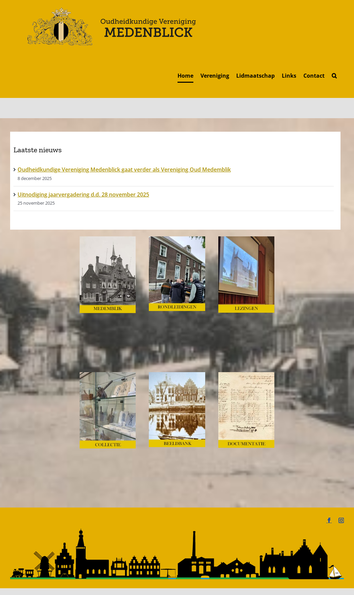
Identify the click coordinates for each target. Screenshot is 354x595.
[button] (334, 75)
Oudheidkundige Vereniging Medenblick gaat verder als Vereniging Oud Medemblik (124, 169)
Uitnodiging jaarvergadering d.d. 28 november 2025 (83, 194)
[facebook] (329, 520)
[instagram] (341, 520)
